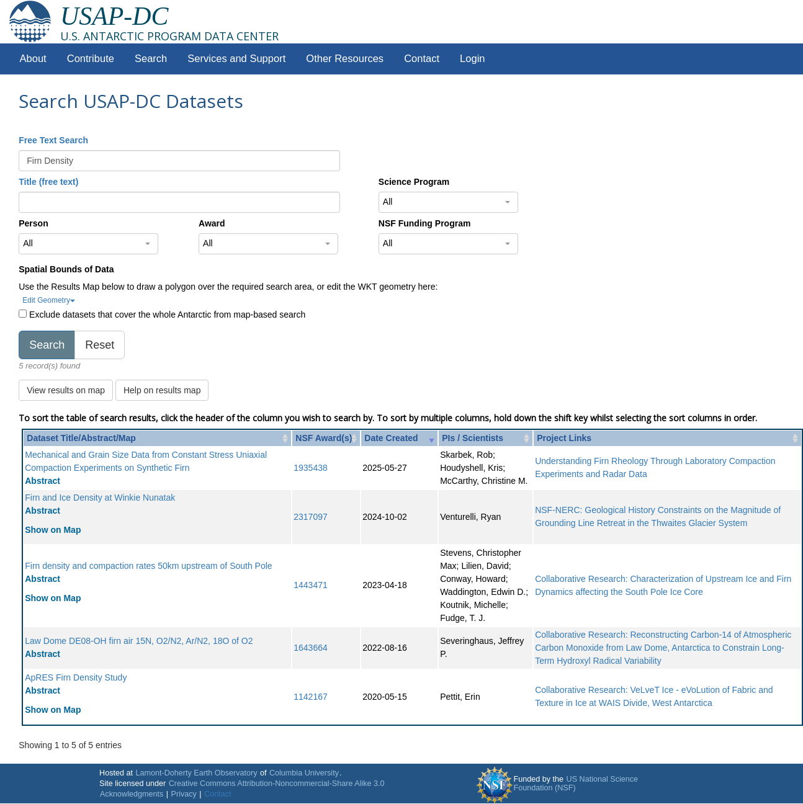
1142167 (311, 697)
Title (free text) (48, 182)
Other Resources (345, 59)
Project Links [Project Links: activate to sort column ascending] (564, 438)
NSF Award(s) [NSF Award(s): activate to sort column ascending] (323, 438)
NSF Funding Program (425, 223)
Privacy (184, 794)
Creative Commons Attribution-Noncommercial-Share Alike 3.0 (277, 783)
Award (212, 223)
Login (472, 59)
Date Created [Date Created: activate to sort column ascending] (391, 438)
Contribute (90, 59)
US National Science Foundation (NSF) (576, 783)
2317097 (311, 517)
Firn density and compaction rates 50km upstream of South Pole (148, 566)
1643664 (311, 648)
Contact (421, 59)
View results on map (66, 390)
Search (151, 59)
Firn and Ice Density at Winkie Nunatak (100, 497)
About (33, 59)
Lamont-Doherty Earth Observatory (196, 773)
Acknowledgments (131, 794)
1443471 (311, 585)
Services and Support (236, 59)
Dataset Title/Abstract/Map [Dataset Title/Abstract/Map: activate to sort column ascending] (81, 438)
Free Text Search (53, 140)
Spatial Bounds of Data (66, 269)
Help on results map (162, 390)
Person (33, 223)
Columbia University (304, 773)
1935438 (311, 468)
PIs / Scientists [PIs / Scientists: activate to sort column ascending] (472, 438)
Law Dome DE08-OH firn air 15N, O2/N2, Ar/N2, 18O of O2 (139, 641)
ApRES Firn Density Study (76, 677)
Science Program (414, 182)
